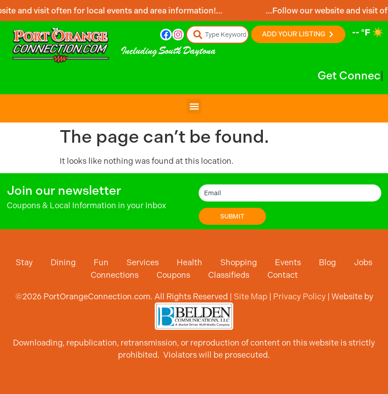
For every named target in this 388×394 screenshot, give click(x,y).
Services (142, 262)
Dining (63, 262)
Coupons (173, 275)
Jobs (363, 262)
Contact (282, 275)
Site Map (250, 296)
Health (189, 262)
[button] (194, 106)
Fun (101, 262)
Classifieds (228, 275)
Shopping (238, 262)
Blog (327, 262)
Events (288, 262)
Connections (115, 275)
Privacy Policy (299, 296)
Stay (24, 262)
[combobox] (217, 35)
